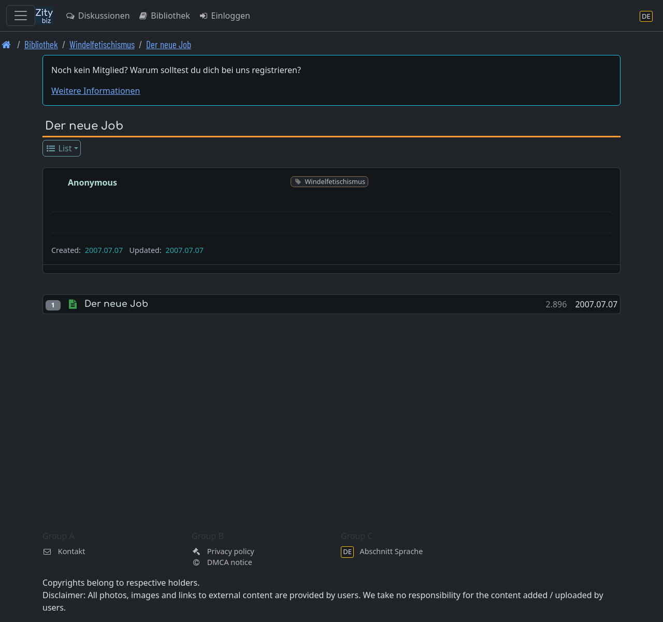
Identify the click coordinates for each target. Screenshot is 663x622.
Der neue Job (168, 44)
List (59, 148)
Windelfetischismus (102, 44)
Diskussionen (97, 15)
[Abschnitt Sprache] (646, 15)
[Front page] (6, 44)
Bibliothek (164, 15)
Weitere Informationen (95, 90)
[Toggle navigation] (20, 15)
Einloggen (224, 15)
